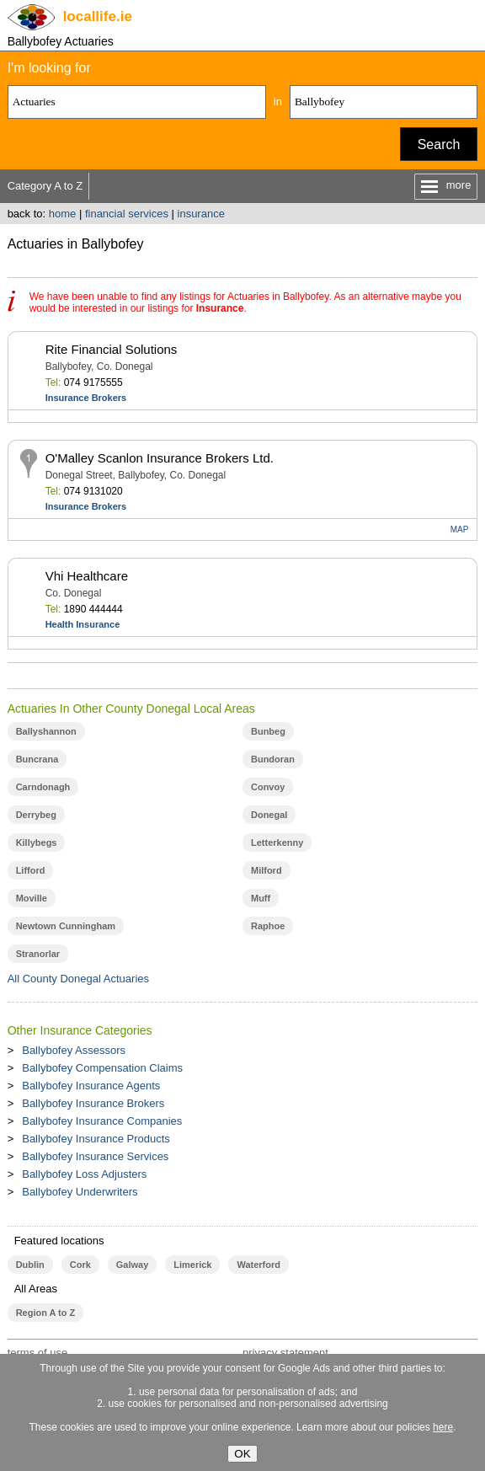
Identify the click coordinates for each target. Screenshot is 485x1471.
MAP (459, 529)
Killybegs (36, 842)
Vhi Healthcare (86, 576)
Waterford (258, 1265)
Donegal (269, 815)
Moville (31, 898)
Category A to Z (45, 185)
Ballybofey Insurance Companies (102, 1121)
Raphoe (268, 926)
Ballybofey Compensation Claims (102, 1068)
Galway (132, 1265)
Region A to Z (46, 1313)
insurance (201, 213)
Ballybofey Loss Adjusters (84, 1174)
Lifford (30, 870)
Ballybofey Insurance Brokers (93, 1103)
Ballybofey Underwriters (79, 1191)
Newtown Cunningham (65, 926)
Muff (260, 898)
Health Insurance (82, 624)
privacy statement (285, 1352)
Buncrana (37, 759)
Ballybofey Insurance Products (96, 1138)
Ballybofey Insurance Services (95, 1156)
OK (242, 1453)
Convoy (268, 787)
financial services (126, 213)
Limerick (192, 1265)
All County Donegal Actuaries (78, 978)
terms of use (38, 1352)
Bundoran (273, 759)
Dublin (30, 1265)
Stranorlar (38, 954)
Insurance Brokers (86, 398)
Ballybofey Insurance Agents (91, 1085)
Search (439, 144)
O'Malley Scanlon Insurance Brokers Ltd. (159, 458)
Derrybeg (36, 815)
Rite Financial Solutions (111, 349)
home (63, 213)
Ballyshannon (46, 731)
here (443, 1427)
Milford (266, 870)
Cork (80, 1265)
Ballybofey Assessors (73, 1050)
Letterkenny (277, 842)
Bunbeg (268, 731)
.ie (97, 16)
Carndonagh (43, 787)
